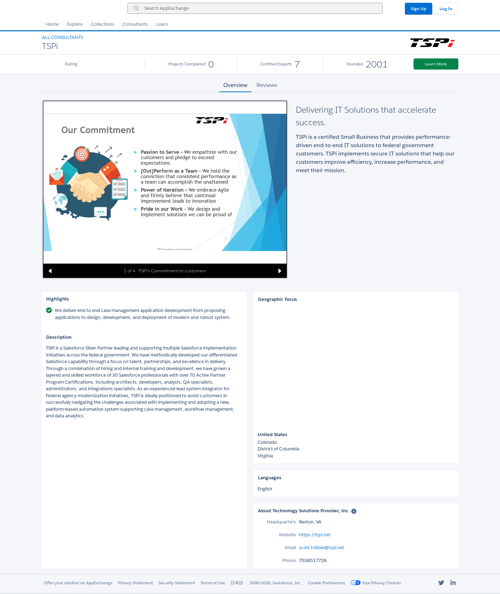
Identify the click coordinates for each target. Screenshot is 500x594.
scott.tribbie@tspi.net (321, 548)
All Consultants (62, 37)
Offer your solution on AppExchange (78, 583)
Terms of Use (212, 583)
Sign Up (418, 8)
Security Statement (176, 583)
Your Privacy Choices (375, 583)
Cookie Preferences (326, 583)
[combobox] (255, 8)
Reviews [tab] (267, 85)
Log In (446, 8)
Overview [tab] (235, 85)
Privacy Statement (135, 583)
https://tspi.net (315, 535)
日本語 (237, 583)
